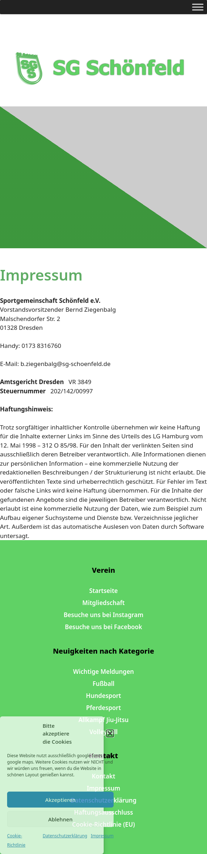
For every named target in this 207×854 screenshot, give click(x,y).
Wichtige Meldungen (103, 671)
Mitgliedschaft (103, 603)
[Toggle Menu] (197, 7)
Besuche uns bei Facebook (103, 627)
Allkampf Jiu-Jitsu (103, 720)
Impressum (102, 836)
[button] (110, 733)
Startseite (103, 591)
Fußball (104, 684)
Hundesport (103, 696)
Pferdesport (103, 708)
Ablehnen (60, 819)
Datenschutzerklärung (65, 836)
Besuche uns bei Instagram (103, 615)
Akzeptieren (60, 799)
